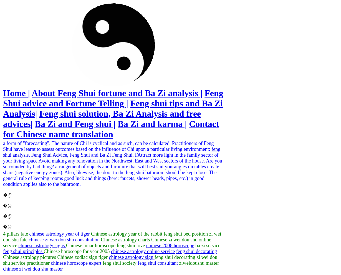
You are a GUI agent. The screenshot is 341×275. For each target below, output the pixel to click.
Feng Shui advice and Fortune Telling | (113, 98)
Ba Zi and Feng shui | (75, 124)
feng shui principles (23, 251)
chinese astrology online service (143, 251)
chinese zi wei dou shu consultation (64, 239)
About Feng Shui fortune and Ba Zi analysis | (117, 93)
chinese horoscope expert (76, 263)
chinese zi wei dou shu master (33, 269)
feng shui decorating (196, 251)
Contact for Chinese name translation (111, 129)
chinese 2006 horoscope (170, 245)
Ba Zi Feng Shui (116, 155)
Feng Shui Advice (49, 155)
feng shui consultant (158, 263)
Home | (16, 93)
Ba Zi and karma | (152, 124)
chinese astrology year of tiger (60, 234)
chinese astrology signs (42, 245)
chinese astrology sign (131, 257)
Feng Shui (80, 155)
